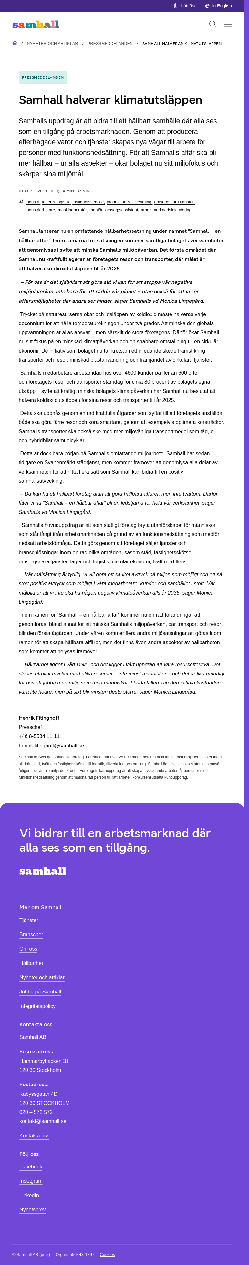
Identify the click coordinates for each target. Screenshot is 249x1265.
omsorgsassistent (121, 209)
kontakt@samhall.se (42, 1121)
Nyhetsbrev (32, 1209)
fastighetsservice (88, 202)
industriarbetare (40, 209)
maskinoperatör (72, 209)
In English (218, 5)
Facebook (30, 1166)
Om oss (28, 948)
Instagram (31, 1181)
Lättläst (184, 5)
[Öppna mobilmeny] (228, 24)
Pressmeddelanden (110, 43)
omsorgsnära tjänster (174, 202)
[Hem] (35, 24)
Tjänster (28, 920)
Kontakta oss (34, 1135)
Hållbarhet (31, 963)
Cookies (107, 1254)
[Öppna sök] (212, 24)
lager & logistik (55, 202)
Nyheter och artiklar (52, 43)
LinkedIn (29, 1195)
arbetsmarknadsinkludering (166, 209)
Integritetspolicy (37, 1006)
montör (95, 209)
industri (32, 202)
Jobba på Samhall (40, 991)
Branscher (31, 934)
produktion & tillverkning (129, 202)
